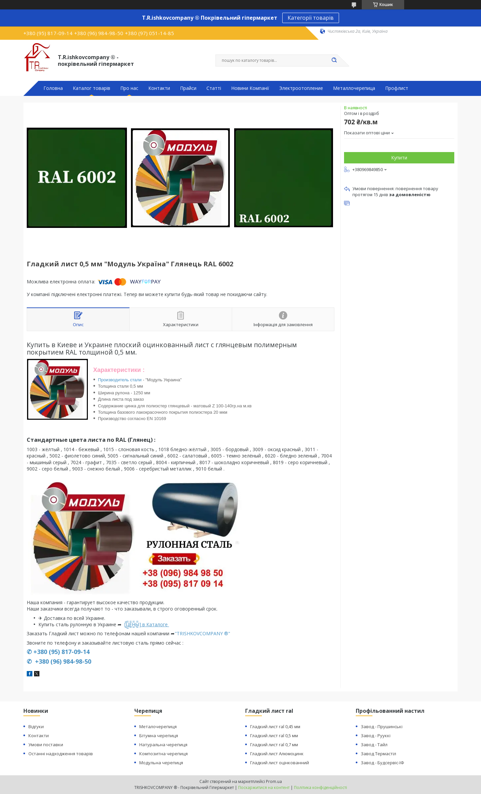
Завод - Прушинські (382, 726)
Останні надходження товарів (60, 754)
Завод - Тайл (374, 745)
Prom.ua (274, 781)
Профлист (396, 88)
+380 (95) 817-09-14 (61, 652)
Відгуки (36, 726)
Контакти (159, 88)
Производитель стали (120, 379)
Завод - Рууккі (375, 736)
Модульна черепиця (161, 763)
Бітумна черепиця (158, 736)
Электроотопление (301, 88)
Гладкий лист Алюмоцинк (277, 754)
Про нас (129, 88)
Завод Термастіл (378, 754)
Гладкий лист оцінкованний (279, 763)
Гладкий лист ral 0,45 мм (275, 726)
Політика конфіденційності (320, 787)
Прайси (188, 88)
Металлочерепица (354, 88)
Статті (213, 88)
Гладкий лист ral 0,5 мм (274, 736)
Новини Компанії (250, 88)
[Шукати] (334, 60)
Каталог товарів (91, 88)
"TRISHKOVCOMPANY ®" (202, 633)
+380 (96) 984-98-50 (62, 661)
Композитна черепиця (163, 754)
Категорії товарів (311, 17)
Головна (53, 88)
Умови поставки (45, 745)
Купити (399, 157)
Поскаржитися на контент (264, 787)
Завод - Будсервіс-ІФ (382, 763)
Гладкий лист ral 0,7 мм (274, 745)
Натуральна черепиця (163, 745)
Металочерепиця (158, 726)
